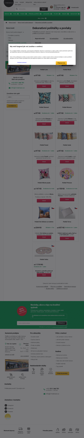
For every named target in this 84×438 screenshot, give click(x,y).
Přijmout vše (61, 63)
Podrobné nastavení (21, 62)
